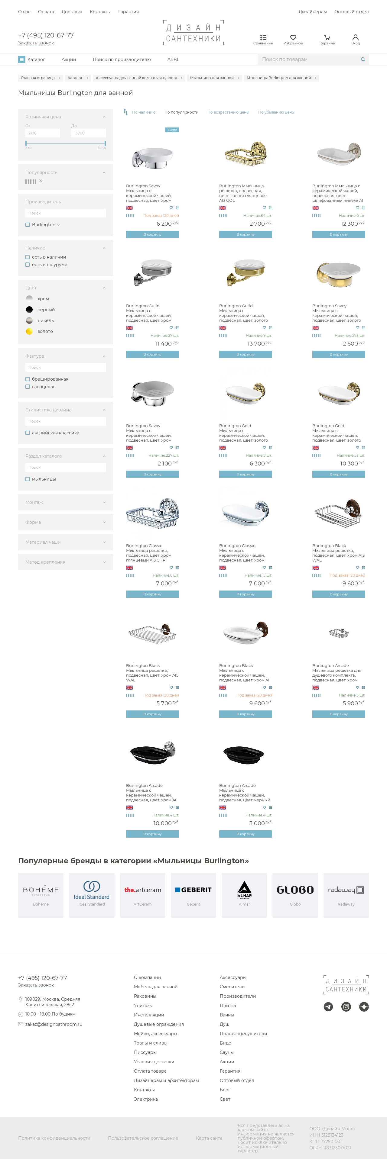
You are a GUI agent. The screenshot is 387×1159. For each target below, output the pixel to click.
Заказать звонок (36, 43)
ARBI (172, 59)
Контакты (100, 11)
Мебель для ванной (156, 987)
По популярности (181, 112)
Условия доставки (154, 1061)
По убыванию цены (276, 112)
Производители (238, 996)
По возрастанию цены (228, 112)
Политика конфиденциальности (54, 1138)
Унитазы (143, 1005)
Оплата (46, 11)
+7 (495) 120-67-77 (46, 35)
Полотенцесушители (243, 1033)
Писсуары (145, 1052)
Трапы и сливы (150, 1043)
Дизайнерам (313, 11)
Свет (225, 1099)
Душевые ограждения (159, 1024)
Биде (225, 1043)
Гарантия (128, 11)
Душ (224, 1024)
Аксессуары (233, 977)
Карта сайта (209, 1138)
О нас (24, 11)
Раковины (145, 996)
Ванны (227, 1015)
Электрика (146, 1099)
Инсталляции (149, 1015)
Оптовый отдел (351, 11)
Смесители (232, 987)
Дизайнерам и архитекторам (166, 1080)
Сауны (227, 1052)
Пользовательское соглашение (143, 1138)
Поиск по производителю (122, 59)
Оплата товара (150, 1071)
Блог (225, 1090)
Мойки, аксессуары (155, 1033)
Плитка (228, 1005)
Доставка (72, 11)
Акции (69, 59)
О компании (147, 977)
